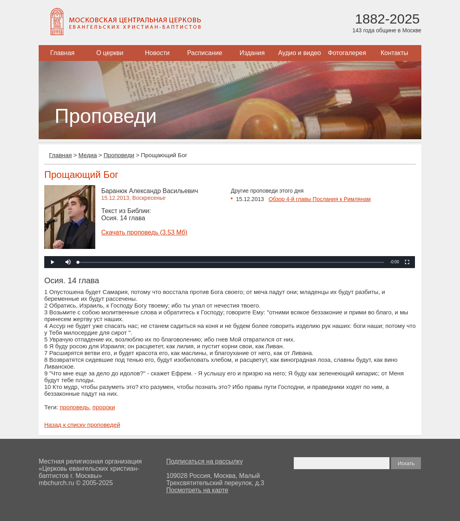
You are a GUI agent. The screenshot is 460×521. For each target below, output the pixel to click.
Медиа (88, 155)
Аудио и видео (299, 52)
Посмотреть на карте (197, 490)
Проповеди (119, 155)
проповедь (74, 407)
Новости (157, 52)
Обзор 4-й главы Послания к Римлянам (320, 199)
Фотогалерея (347, 52)
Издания (252, 52)
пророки (103, 407)
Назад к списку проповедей (82, 424)
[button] (68, 262)
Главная (62, 52)
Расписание (204, 52)
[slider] (231, 262)
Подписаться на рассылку (204, 461)
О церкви (109, 52)
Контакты (394, 52)
